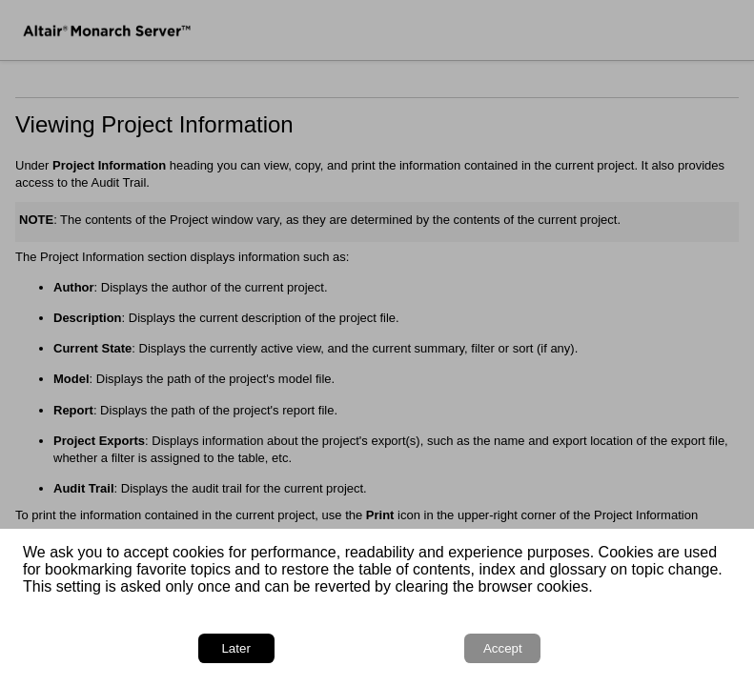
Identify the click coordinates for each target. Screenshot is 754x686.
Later (235, 648)
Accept (502, 648)
